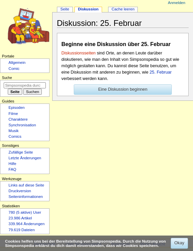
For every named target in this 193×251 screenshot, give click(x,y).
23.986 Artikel (20, 218)
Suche (7, 78)
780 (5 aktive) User (24, 212)
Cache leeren (122, 9)
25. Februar (161, 72)
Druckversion (19, 191)
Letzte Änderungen (24, 158)
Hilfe (12, 164)
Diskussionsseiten (78, 53)
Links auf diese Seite (26, 185)
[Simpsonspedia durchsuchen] (25, 85)
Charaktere (18, 119)
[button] (123, 89)
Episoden (16, 108)
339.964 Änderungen (26, 224)
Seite (64, 9)
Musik (13, 131)
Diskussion (88, 9)
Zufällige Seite (20, 152)
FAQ (12, 169)
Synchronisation (22, 125)
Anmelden (177, 3)
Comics (14, 136)
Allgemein (16, 62)
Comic (13, 69)
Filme (13, 114)
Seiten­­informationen (25, 197)
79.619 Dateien (21, 230)
